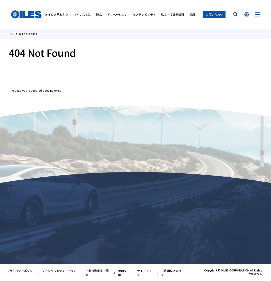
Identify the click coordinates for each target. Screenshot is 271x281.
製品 (99, 14)
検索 (235, 14)
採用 (192, 14)
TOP (11, 34)
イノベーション (117, 14)
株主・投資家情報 (172, 14)
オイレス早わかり (56, 14)
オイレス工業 (26, 14)
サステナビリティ (144, 14)
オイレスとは (82, 14)
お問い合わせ (214, 14)
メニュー (257, 14)
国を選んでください (246, 14)
